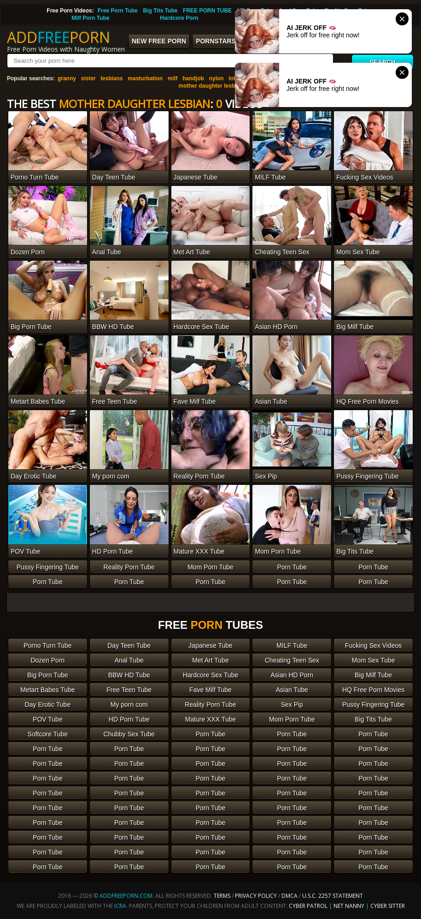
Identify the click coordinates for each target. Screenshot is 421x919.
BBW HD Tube (129, 675)
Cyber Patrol (308, 906)
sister (88, 78)
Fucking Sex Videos (373, 645)
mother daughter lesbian (210, 86)
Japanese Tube (210, 645)
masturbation (145, 78)
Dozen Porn (47, 660)
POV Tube (48, 719)
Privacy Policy (256, 896)
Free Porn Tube (118, 10)
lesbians (112, 78)
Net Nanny (348, 906)
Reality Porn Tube (129, 567)
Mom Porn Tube (210, 567)
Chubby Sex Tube (129, 734)
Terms (222, 896)
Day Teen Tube (129, 645)
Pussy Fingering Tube (48, 567)
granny (67, 78)
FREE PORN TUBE (207, 10)
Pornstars (216, 41)
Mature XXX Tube (210, 719)
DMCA (289, 896)
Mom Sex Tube (373, 660)
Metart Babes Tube (47, 689)
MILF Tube (291, 645)
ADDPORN (58, 37)
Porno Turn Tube (47, 645)
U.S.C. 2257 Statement (332, 896)
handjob (193, 78)
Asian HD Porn (291, 675)
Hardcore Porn (179, 18)
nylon (216, 78)
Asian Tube (292, 689)
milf (172, 78)
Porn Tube (292, 567)
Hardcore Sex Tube (211, 675)
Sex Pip (292, 704)
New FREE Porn (159, 41)
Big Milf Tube (373, 675)
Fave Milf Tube (210, 689)
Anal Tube (129, 660)
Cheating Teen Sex (292, 660)
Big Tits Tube (160, 10)
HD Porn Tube (129, 719)
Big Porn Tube (47, 675)
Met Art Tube (210, 660)
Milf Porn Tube (90, 18)
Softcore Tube (48, 734)
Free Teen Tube (129, 689)
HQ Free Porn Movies (373, 689)
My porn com (129, 704)
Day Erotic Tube (48, 704)
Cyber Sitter (387, 906)
